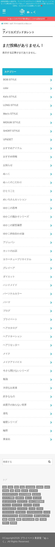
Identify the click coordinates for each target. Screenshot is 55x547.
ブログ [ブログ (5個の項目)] (39, 509)
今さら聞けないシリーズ (16, 370)
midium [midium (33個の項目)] (40, 487)
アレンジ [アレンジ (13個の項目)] (6, 505)
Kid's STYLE (10, 96)
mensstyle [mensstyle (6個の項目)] (30, 487)
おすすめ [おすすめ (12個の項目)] (33, 491)
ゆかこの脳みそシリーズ (16, 216)
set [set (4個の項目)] (12, 491)
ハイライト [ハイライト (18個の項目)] (22, 509)
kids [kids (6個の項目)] (16, 487)
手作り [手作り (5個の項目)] (5, 523)
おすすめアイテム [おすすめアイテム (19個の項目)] (10, 494)
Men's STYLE (10, 113)
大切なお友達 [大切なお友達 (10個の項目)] (28, 519)
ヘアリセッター (11, 345)
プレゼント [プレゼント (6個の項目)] (20, 512)
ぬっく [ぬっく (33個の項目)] (28, 498)
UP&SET (8, 139)
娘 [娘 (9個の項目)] (37, 519)
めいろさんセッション (15, 199)
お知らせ (7, 165)
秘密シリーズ (10, 422)
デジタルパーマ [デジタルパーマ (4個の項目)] (9, 509)
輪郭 (5, 430)
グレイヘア (9, 267)
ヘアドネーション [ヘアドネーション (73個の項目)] (35, 512)
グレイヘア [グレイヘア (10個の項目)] (17, 505)
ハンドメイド (10, 285)
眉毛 (5, 413)
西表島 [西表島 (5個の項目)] (13, 523)
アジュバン (9, 242)
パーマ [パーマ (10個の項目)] (32, 509)
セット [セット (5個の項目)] (36, 505)
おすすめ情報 (10, 156)
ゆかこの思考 (10, 208)
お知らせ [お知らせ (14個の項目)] (19, 498)
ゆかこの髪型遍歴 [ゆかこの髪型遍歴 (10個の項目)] (36, 501)
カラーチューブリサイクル (17, 259)
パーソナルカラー (12, 293)
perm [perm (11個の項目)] (47, 487)
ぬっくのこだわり (12, 182)
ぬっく (6, 173)
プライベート (10, 319)
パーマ (6, 302)
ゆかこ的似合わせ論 (13, 233)
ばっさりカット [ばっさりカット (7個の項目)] (9, 501)
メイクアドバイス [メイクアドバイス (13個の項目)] (10, 516)
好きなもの (9, 396)
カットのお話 (10, 250)
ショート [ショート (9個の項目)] (27, 505)
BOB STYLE (10, 79)
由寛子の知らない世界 (15, 404)
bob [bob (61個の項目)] (4, 487)
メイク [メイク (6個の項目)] (46, 512)
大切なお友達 (10, 387)
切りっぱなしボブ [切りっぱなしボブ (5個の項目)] (42, 516)
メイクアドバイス (12, 362)
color (5, 88)
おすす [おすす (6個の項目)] (24, 491)
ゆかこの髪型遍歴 (12, 225)
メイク (6, 353)
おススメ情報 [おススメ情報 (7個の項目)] (8, 498)
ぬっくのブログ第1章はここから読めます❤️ (28, 19)
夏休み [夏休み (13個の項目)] (11, 519)
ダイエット (9, 276)
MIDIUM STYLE (11, 122)
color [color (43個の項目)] (10, 487)
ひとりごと (9, 190)
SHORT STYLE (11, 130)
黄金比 (6, 439)
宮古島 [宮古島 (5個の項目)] (43, 519)
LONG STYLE (10, 105)
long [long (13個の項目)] (22, 487)
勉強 (5, 379)
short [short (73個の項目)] (18, 491)
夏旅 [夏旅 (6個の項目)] (19, 519)
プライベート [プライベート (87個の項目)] (8, 512)
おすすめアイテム (12, 148)
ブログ (6, 310)
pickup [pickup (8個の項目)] (5, 491)
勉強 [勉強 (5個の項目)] (5, 519)
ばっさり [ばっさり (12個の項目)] (37, 498)
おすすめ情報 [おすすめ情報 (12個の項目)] (25, 494)
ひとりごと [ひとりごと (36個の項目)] (22, 501)
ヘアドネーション (12, 336)
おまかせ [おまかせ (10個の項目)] (36, 494)
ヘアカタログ (10, 327)
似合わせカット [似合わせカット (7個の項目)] (26, 516)
